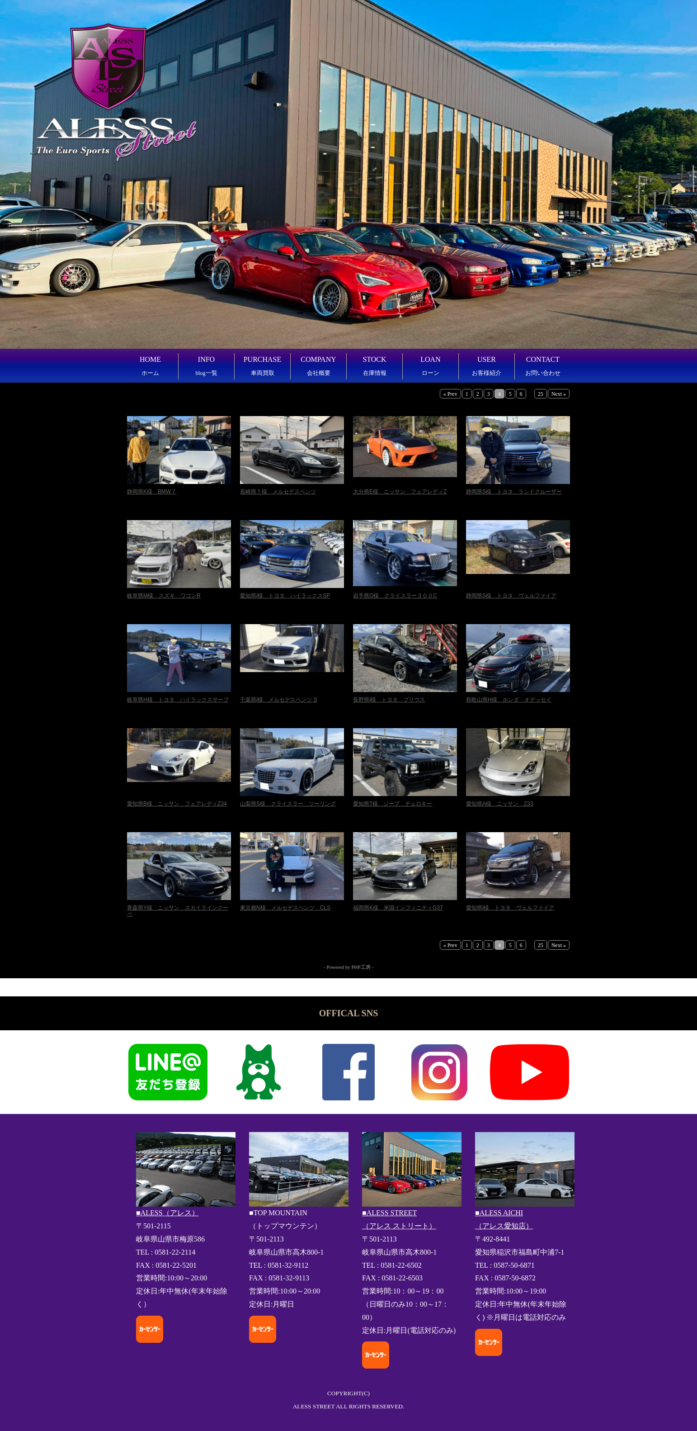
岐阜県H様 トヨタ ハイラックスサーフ (178, 700)
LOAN (430, 365)
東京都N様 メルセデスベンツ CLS (285, 908)
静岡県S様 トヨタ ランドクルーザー (514, 491)
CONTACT (542, 365)
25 (540, 394)
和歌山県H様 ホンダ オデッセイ (508, 700)
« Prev (450, 394)
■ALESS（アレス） (167, 1213)
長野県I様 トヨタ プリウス (389, 700)
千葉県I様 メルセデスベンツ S (278, 700)
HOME (150, 365)
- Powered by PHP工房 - (348, 967)
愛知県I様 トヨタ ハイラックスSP (285, 595)
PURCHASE (263, 365)
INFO (206, 365)
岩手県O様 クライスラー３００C (395, 595)
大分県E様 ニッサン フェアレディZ (400, 491)
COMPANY (318, 365)
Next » (558, 394)
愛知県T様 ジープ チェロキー (392, 804)
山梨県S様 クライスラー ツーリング (288, 804)
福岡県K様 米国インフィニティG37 (398, 908)
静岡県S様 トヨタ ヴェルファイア (511, 595)
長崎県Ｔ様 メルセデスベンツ (278, 491)
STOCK (374, 365)
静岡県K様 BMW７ (151, 491)
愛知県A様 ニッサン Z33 (499, 804)
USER (486, 365)
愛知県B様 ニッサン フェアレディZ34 (177, 804)
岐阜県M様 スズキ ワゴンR (164, 595)
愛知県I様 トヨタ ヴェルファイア (510, 908)
